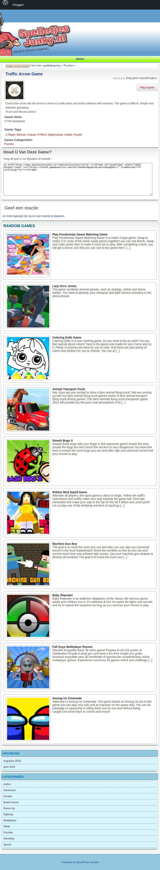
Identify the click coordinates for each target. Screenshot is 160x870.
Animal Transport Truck (68, 389)
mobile (68, 134)
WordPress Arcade (87, 862)
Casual (32, 134)
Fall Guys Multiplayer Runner (72, 646)
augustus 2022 (12, 760)
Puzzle (78, 134)
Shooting (8, 838)
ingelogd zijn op (22, 216)
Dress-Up (9, 808)
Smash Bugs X (62, 440)
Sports (7, 844)
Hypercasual (55, 134)
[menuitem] (5, 5)
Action (7, 784)
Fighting (8, 814)
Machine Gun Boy (64, 543)
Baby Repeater (62, 595)
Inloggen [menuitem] (18, 4)
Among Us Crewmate (67, 698)
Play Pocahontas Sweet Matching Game (80, 234)
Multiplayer (9, 820)
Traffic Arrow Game (24, 74)
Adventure (9, 790)
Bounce (21, 134)
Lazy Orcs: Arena (64, 286)
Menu (80, 59)
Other (6, 826)
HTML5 (41, 134)
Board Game (11, 802)
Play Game (147, 87)
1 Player (10, 134)
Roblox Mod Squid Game (69, 492)
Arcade (7, 796)
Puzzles (9, 144)
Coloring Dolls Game (66, 337)
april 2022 (9, 766)
